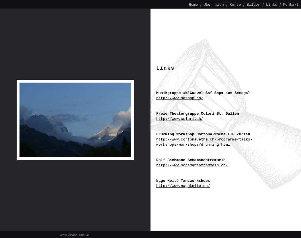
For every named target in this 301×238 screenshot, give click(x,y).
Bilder (253, 4)
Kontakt (291, 4)
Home (193, 4)
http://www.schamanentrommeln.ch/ (192, 165)
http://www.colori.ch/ (179, 119)
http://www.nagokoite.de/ (183, 186)
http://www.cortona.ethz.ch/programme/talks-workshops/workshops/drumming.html (204, 142)
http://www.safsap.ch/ (179, 98)
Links (271, 4)
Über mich (214, 4)
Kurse (235, 4)
